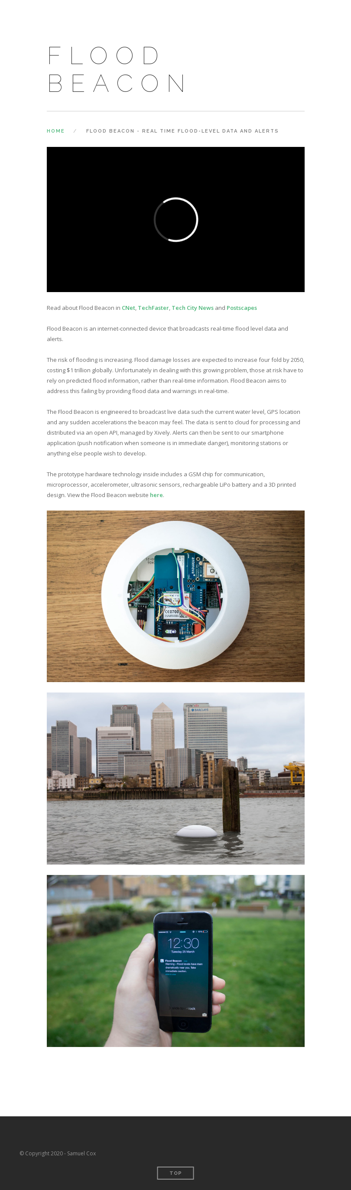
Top (175, 1173)
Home (56, 131)
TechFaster (153, 308)
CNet (128, 308)
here (156, 495)
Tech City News (193, 308)
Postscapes (242, 308)
